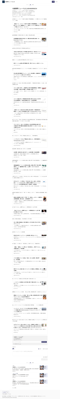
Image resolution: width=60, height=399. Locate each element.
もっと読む (14, 387)
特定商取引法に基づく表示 (21, 396)
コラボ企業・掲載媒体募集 (33, 396)
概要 (33, 4)
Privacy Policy (7, 397)
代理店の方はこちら (40, 396)
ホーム (27, 4)
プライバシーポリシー (15, 396)
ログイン (56, 1)
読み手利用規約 (9, 396)
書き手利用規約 (4, 396)
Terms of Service (13, 397)
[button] (13, 349)
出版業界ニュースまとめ (10, 1)
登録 (53, 1)
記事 (30, 4)
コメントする (44, 359)
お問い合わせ (27, 396)
